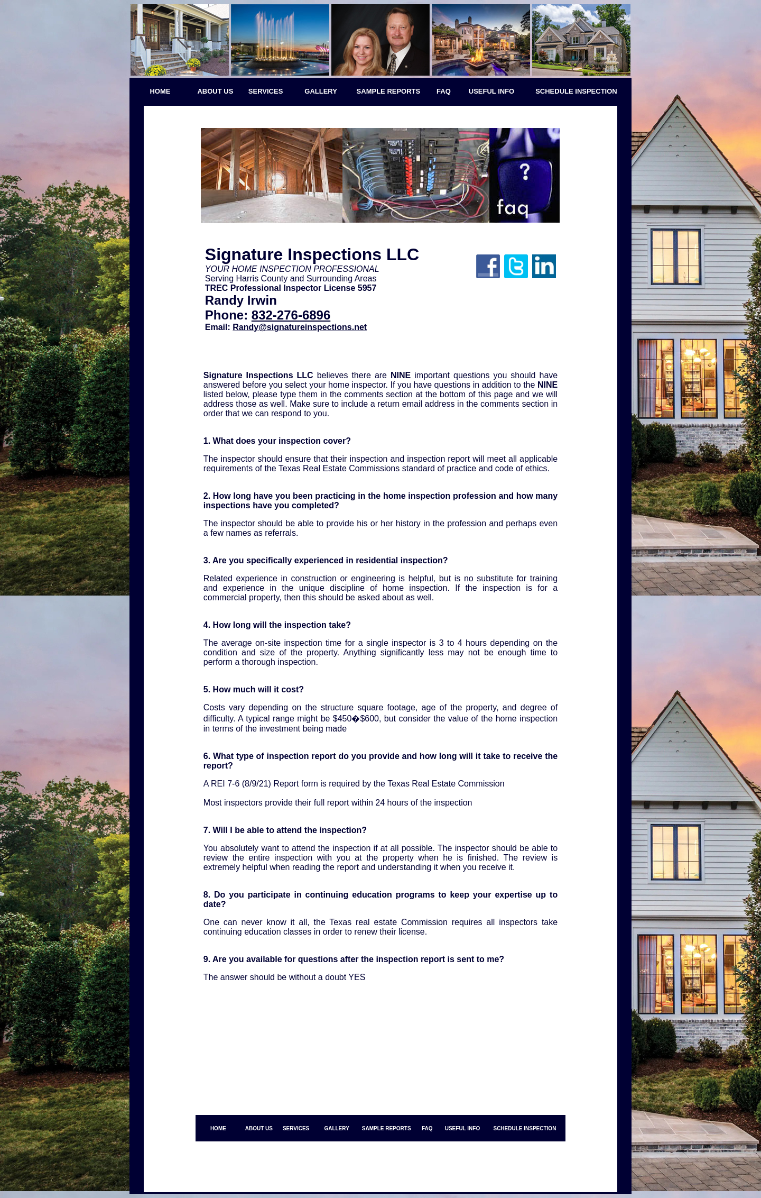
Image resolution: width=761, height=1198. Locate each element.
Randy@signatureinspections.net (300, 327)
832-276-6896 (291, 315)
